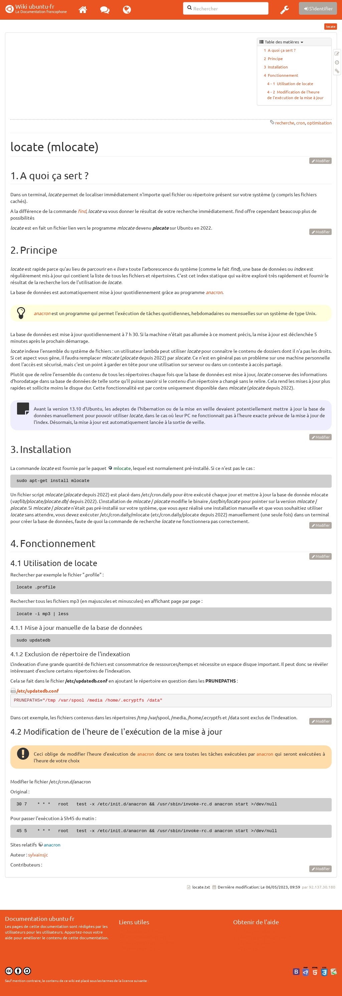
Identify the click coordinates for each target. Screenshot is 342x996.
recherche (284, 123)
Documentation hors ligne (146, 942)
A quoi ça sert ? (282, 50)
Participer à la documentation (150, 937)
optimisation (319, 123)
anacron (214, 292)
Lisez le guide (249, 948)
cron (300, 123)
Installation (278, 66)
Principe (275, 58)
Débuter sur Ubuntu (141, 931)
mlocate (122, 468)
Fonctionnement (283, 75)
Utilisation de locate (295, 83)
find (82, 211)
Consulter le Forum (254, 942)
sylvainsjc (38, 854)
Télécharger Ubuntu (141, 948)
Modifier (323, 160)
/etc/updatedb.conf (37, 691)
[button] (285, 9)
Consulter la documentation (262, 937)
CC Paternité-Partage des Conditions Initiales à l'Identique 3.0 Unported (60, 985)
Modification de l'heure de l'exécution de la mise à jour (295, 94)
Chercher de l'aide (253, 931)
